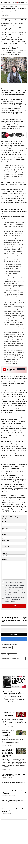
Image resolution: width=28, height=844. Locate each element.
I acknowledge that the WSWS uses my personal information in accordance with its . (15, 599)
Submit (23, 506)
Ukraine (3, 654)
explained (3, 159)
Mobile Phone (6, 540)
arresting (3, 486)
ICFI (18, 416)
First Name (5, 521)
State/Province (6, 547)
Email (4, 534)
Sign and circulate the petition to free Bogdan (12, 505)
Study (7, 510)
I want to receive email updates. (13, 582)
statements (6, 416)
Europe (3, 662)
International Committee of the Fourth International (10, 659)
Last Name (5, 528)
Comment (5, 559)
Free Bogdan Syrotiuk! (7, 647)
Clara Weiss (3, 14)
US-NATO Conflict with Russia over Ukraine (11, 651)
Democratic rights (12, 654)
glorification (13, 410)
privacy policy (12, 601)
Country (4, 553)
